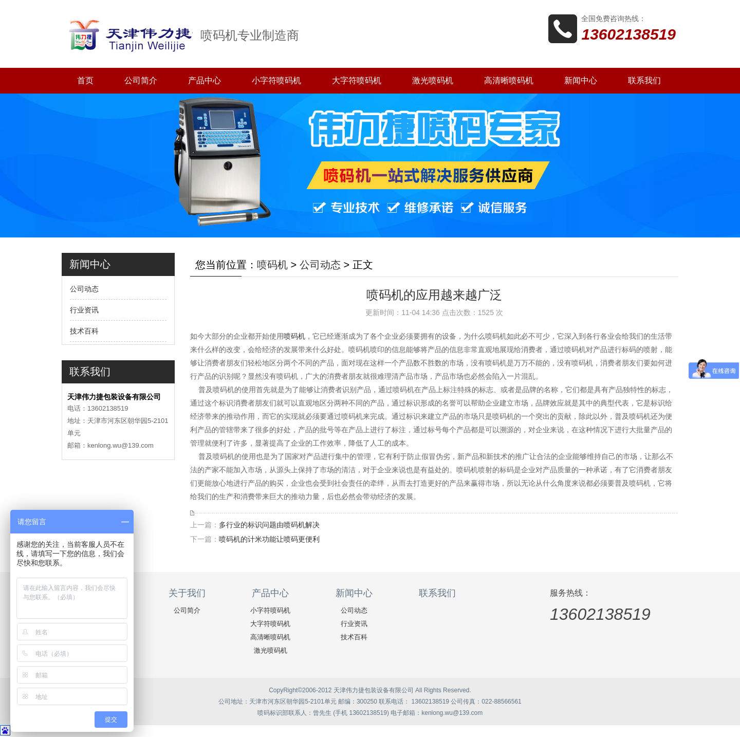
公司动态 (84, 289)
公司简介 (140, 80)
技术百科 (84, 331)
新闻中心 (580, 80)
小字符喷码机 (276, 80)
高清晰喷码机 (508, 80)
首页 (85, 80)
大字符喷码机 (356, 80)
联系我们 (644, 80)
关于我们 (187, 593)
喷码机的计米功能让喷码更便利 (269, 539)
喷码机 (272, 264)
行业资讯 (84, 310)
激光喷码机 (432, 80)
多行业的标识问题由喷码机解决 (269, 525)
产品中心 (204, 80)
